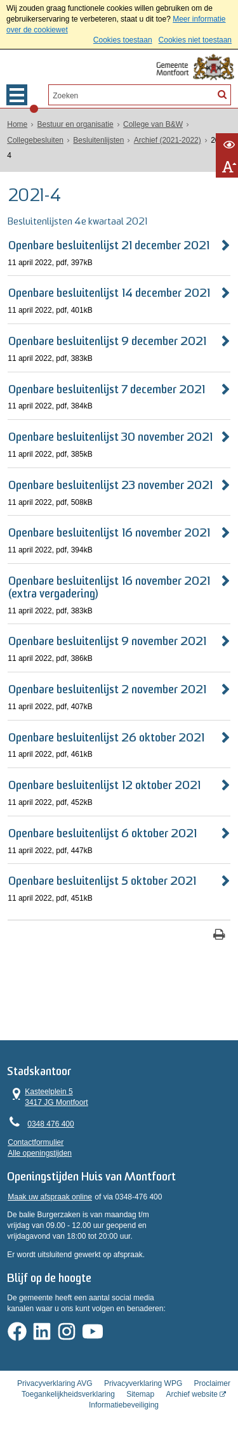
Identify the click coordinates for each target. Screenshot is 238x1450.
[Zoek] (221, 94)
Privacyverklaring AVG (54, 1392)
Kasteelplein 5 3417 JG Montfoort (48, 1098)
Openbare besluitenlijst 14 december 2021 (109, 293)
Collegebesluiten (35, 139)
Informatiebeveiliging (124, 1413)
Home (17, 124)
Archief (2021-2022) (167, 139)
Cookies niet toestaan (195, 40)
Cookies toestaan (122, 40)
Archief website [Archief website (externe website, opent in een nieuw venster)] (192, 1403)
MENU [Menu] (16, 94)
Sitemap (140, 1403)
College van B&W (153, 124)
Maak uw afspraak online (50, 1200)
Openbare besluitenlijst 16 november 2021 (109, 533)
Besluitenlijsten (98, 139)
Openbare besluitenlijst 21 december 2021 (108, 245)
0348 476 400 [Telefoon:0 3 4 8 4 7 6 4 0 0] (50, 1125)
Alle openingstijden (40, 1154)
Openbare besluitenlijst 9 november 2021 (107, 642)
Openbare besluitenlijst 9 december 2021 (107, 342)
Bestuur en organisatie (75, 124)
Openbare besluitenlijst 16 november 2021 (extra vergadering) (109, 587)
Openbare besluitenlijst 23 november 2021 (110, 485)
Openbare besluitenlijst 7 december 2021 (106, 389)
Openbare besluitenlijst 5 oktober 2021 (102, 881)
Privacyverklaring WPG (143, 1392)
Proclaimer (212, 1392)
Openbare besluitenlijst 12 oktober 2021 (104, 786)
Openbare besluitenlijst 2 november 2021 (107, 689)
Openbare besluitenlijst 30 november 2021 (110, 437)
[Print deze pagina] (219, 935)
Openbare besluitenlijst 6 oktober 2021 (102, 833)
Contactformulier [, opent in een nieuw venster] (35, 1144)
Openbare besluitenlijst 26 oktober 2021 (106, 737)
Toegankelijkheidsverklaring (68, 1403)
